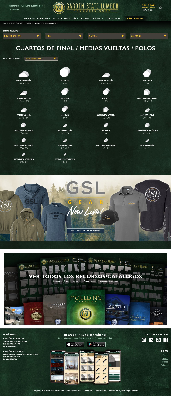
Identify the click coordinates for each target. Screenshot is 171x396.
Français (165, 361)
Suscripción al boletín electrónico (26, 6)
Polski (166, 368)
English (165, 355)
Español (165, 358)
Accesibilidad (88, 390)
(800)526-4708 (15, 343)
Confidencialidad (100, 390)
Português (164, 364)
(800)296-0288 (15, 356)
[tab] (37, 18)
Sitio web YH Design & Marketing (124, 390)
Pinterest (158, 340)
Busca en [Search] (160, 8)
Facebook (165, 340)
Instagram (144, 340)
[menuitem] (149, 7)
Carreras (14, 10)
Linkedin (151, 340)
